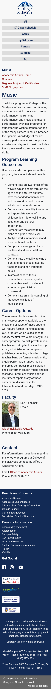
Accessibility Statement (14, 527)
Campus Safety (10, 534)
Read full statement (30, 636)
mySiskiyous (25, 40)
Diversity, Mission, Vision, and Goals (25, 641)
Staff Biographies (12, 87)
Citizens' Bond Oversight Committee (21, 505)
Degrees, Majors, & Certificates (20, 83)
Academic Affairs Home (16, 75)
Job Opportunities (11, 538)
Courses (7, 79)
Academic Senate (11, 498)
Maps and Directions (13, 541)
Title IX (5, 548)
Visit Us (6, 552)
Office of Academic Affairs (26, 472)
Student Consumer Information (18, 545)
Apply (25, 34)
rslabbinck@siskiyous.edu (17, 428)
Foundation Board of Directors (18, 516)
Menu (25, 52)
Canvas (25, 46)
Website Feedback (38, 685)
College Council (10, 509)
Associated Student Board (16, 502)
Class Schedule (25, 27)
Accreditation (9, 530)
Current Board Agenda (14, 512)
